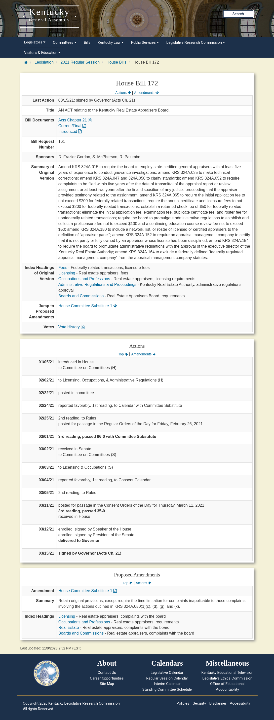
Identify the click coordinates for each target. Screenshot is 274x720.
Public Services (145, 42)
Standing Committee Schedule (167, 689)
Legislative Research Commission (195, 42)
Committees (65, 42)
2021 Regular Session (80, 62)
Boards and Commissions (81, 296)
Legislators (34, 42)
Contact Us (107, 672)
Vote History (71, 327)
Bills (87, 42)
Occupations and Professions (84, 279)
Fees (62, 267)
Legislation (44, 62)
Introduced (70, 131)
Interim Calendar (167, 684)
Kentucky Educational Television (227, 672)
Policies (183, 703)
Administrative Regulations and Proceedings (97, 284)
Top (123, 354)
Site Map (107, 684)
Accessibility (240, 703)
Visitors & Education (42, 52)
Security (199, 703)
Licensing (66, 273)
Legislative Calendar (167, 672)
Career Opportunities (107, 678)
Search (238, 14)
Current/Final (72, 126)
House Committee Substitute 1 (87, 306)
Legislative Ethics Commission (227, 678)
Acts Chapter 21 (74, 120)
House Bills (116, 62)
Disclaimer (217, 703)
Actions (123, 93)
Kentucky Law (111, 42)
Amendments (146, 93)
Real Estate (68, 627)
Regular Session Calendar (167, 678)
